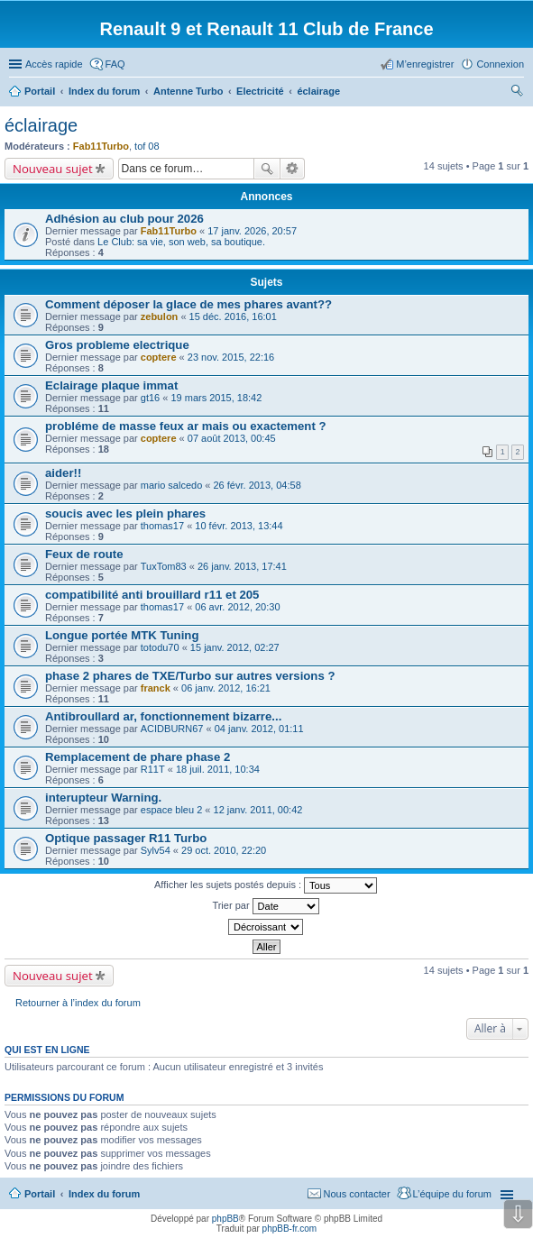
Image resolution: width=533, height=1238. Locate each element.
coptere (159, 357)
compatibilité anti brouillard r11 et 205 (152, 594)
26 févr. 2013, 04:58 (257, 485)
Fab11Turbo (101, 146)
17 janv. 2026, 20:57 (252, 230)
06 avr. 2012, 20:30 (237, 606)
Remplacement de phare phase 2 (137, 757)
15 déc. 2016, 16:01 (233, 316)
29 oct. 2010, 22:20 (223, 850)
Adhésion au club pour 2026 (124, 218)
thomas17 (162, 525)
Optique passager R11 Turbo (126, 838)
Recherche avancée (292, 168)
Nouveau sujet (53, 168)
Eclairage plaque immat (111, 385)
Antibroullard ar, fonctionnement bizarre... (163, 716)
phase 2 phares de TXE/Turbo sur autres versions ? (190, 676)
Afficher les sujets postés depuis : (265, 885)
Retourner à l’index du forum (78, 1002)
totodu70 (160, 647)
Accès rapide (54, 64)
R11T (153, 769)
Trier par (265, 906)
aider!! (63, 473)
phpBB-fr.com (289, 1228)
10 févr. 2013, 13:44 (238, 525)
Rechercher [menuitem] (517, 93)
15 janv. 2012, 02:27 (235, 647)
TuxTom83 (164, 566)
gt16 (150, 397)
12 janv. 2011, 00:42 (258, 809)
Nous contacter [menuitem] (357, 1193)
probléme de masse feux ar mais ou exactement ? (185, 426)
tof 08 (147, 146)
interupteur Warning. (103, 797)
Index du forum (104, 1193)
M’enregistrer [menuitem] (425, 64)
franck (155, 688)
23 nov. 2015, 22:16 (231, 357)
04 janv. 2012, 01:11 (259, 728)
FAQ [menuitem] (115, 64)
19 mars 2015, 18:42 (216, 397)
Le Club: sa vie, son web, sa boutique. (181, 241)
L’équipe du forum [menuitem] (452, 1193)
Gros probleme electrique (117, 345)
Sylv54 (155, 850)
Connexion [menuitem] (500, 64)
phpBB (225, 1219)
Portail (39, 91)
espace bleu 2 (172, 809)
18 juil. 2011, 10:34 (218, 769)
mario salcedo (171, 485)
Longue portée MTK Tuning (121, 635)
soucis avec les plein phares (125, 513)
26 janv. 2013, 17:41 (242, 566)
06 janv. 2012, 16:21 (226, 688)
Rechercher (266, 168)
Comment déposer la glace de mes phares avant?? (188, 304)
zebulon (160, 316)
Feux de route (84, 554)
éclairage (41, 125)
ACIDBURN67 (172, 728)
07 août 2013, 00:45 (232, 438)
